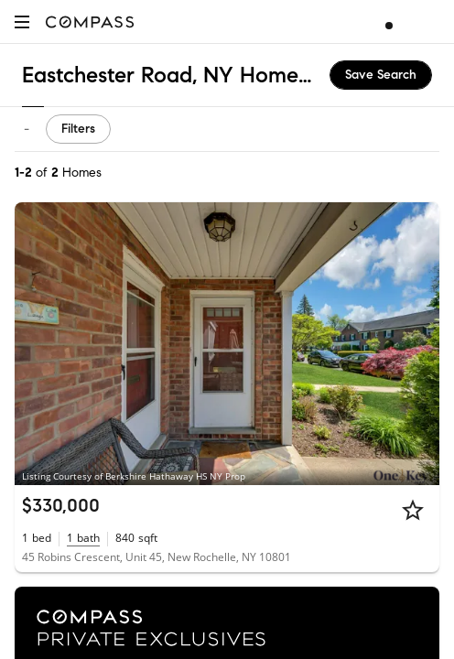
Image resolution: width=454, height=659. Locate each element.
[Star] (413, 509)
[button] (22, 21)
